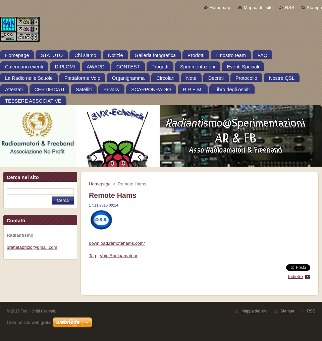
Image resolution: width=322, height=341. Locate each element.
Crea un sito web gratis (29, 322)
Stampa (314, 7)
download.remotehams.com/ (117, 243)
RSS (289, 7)
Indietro (295, 276)
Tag (92, 255)
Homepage (220, 7)
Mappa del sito (258, 7)
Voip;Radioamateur (119, 255)
